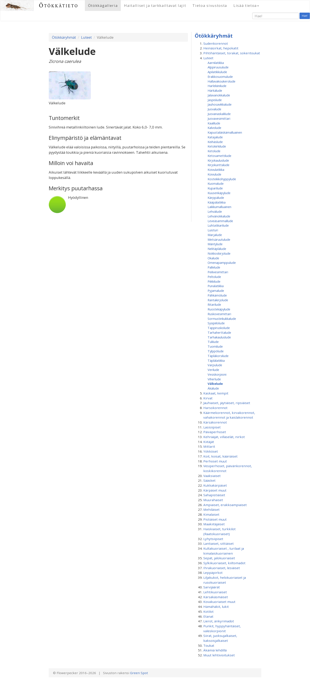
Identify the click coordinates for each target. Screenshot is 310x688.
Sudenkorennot (215, 43)
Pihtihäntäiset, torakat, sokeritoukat (231, 53)
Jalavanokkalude (219, 95)
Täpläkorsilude (218, 356)
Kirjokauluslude (218, 160)
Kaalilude (214, 123)
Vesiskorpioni (217, 374)
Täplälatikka (216, 360)
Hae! (304, 16)
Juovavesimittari (219, 118)
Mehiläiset (211, 509)
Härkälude (215, 90)
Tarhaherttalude (219, 332)
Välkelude (215, 383)
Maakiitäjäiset (214, 524)
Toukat (208, 645)
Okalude (213, 258)
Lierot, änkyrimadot (218, 621)
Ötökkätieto (58, 5)
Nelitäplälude (217, 249)
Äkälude (213, 388)
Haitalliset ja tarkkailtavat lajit (155, 5)
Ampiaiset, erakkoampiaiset (225, 505)
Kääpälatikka (217, 202)
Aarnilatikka (216, 63)
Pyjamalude (216, 290)
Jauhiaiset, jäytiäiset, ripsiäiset (226, 403)
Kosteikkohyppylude (222, 179)
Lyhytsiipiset (213, 539)
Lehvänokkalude (219, 216)
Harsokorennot (215, 408)
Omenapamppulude (222, 262)
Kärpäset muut (214, 490)
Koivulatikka (216, 169)
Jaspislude (215, 100)
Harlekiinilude (217, 86)
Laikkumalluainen (219, 207)
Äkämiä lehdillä (215, 650)
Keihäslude (215, 142)
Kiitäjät (208, 442)
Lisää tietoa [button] (246, 5)
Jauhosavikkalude (220, 104)
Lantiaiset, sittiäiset (218, 543)
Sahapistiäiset (214, 495)
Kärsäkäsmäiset (215, 597)
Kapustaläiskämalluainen (225, 132)
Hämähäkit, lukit (216, 606)
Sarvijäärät (211, 587)
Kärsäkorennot (215, 422)
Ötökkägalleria (103, 5)
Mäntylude (215, 244)
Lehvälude (215, 211)
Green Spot (139, 673)
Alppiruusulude (218, 67)
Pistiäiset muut (215, 519)
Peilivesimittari (218, 272)
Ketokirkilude (217, 146)
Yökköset (210, 451)
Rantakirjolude (218, 300)
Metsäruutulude (219, 239)
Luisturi (213, 230)
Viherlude (214, 379)
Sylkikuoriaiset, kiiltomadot (224, 563)
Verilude (213, 370)
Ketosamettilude (219, 156)
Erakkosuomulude (220, 76)
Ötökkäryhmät (64, 37)
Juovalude (214, 109)
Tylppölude (216, 351)
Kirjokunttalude (218, 165)
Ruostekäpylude (219, 309)
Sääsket (209, 480)
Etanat (208, 616)
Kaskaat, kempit (215, 393)
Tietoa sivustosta (209, 5)
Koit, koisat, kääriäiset (220, 456)
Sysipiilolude (216, 323)
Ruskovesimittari (219, 314)
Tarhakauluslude (219, 337)
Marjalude (215, 235)
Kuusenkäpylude (219, 193)
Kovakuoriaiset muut (219, 601)
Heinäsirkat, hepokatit (220, 48)
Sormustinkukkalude (222, 318)
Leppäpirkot (213, 572)
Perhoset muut (215, 461)
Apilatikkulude (217, 72)
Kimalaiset (211, 514)
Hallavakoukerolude (221, 81)
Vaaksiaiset (212, 476)
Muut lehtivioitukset (219, 655)
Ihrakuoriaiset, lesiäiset (221, 568)
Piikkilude (214, 281)
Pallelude (214, 267)
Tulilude (213, 342)
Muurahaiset (213, 500)
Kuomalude (216, 183)
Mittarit (209, 446)
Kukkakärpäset (215, 485)
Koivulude (214, 174)
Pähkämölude (217, 295)
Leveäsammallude (220, 221)
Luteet (86, 37)
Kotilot (208, 611)
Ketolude (214, 151)
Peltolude (214, 277)
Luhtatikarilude (218, 225)
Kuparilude (215, 188)
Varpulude (215, 365)
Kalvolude (214, 127)
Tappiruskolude (219, 328)
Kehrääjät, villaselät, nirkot (224, 437)
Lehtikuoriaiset (215, 592)
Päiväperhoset (214, 432)
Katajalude (215, 137)
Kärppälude (216, 197)
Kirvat (208, 398)
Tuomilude (215, 346)
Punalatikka (216, 286)
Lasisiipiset (212, 427)
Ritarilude (214, 304)
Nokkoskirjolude (219, 253)
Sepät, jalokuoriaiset (219, 558)
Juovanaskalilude (219, 114)
